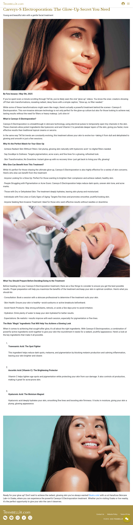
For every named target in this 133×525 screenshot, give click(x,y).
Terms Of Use (125, 514)
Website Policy (112, 514)
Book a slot (94, 495)
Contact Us (100, 514)
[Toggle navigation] (128, 3)
